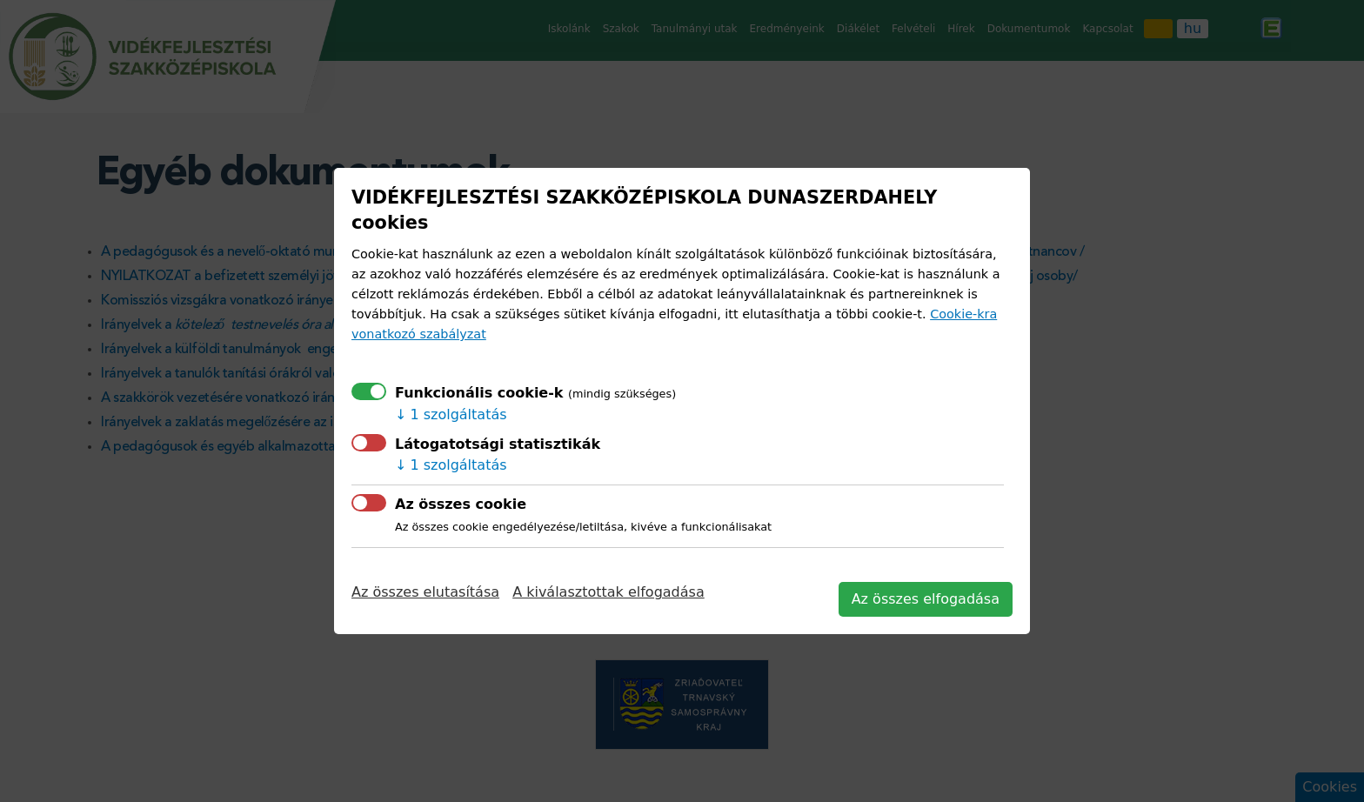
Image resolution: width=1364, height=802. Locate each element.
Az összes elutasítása (425, 592)
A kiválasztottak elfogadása (608, 592)
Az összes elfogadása (926, 599)
